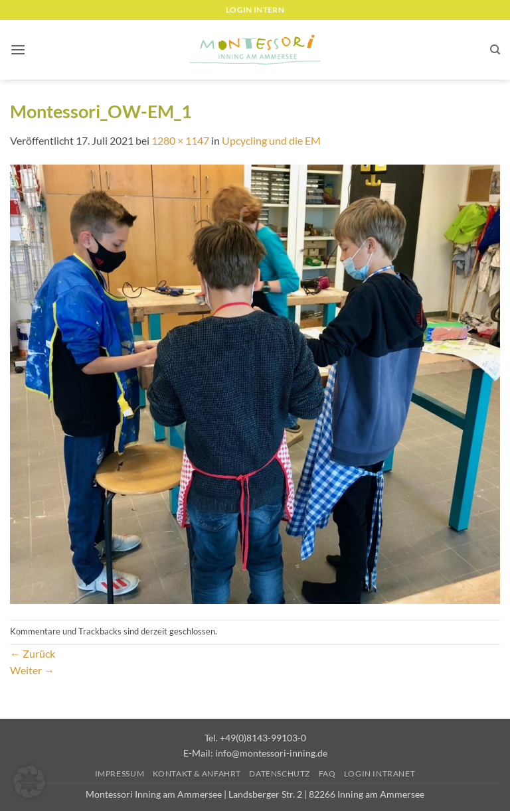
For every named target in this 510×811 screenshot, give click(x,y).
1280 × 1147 (180, 140)
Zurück (32, 653)
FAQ (327, 773)
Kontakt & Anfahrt (197, 773)
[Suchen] (495, 49)
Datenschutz (279, 773)
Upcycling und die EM (271, 140)
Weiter (32, 670)
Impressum (120, 773)
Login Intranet (380, 773)
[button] (18, 49)
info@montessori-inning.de (271, 753)
